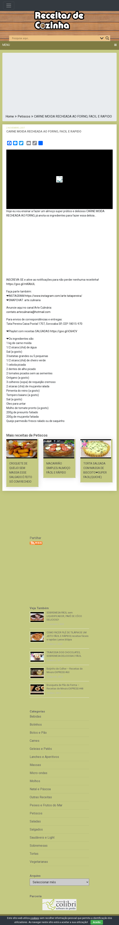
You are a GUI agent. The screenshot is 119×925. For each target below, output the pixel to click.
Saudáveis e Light (42, 837)
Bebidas (35, 716)
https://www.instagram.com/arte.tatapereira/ (53, 295)
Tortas (34, 854)
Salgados (36, 829)
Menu (6, 44)
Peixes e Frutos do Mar (46, 805)
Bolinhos (36, 724)
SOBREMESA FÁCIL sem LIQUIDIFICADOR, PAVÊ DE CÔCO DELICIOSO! (64, 616)
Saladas (35, 821)
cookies (34, 918)
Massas (35, 765)
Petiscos (24, 116)
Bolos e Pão (38, 732)
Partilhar (35, 538)
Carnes (34, 741)
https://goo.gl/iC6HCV (63, 331)
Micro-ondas (38, 773)
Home (10, 116)
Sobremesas (39, 845)
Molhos (35, 781)
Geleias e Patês (41, 749)
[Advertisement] (59, 84)
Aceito (97, 922)
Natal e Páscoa (40, 789)
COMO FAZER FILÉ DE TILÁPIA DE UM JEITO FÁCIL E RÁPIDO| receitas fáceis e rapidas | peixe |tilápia (68, 636)
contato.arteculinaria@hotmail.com (28, 312)
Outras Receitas (41, 797)
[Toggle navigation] (8, 5)
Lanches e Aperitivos (44, 757)
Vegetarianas (39, 862)
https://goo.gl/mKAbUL (20, 284)
